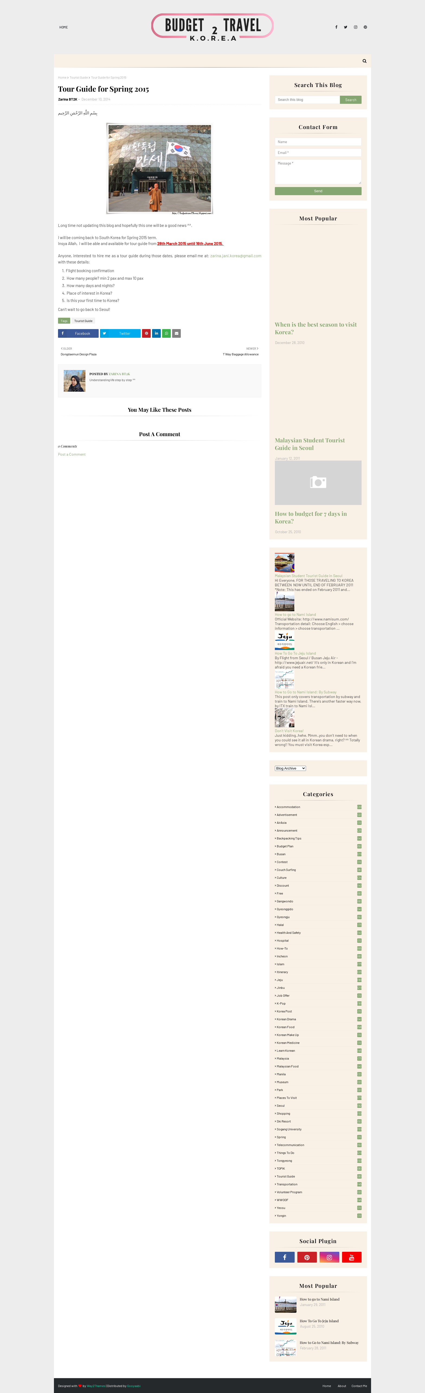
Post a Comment (72, 454)
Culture (319, 877)
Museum (319, 1082)
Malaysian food (319, 1066)
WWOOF (319, 1200)
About (342, 1386)
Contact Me (359, 1386)
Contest (319, 862)
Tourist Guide (79, 77)
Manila (319, 1074)
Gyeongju (319, 917)
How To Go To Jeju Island (295, 653)
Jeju (319, 980)
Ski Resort (319, 1121)
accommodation (319, 807)
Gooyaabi (133, 1386)
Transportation (319, 1184)
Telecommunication (319, 1145)
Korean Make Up (319, 1035)
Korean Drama (319, 1019)
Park (319, 1090)
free (319, 893)
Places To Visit (319, 1097)
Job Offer (319, 995)
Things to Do (319, 1152)
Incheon (319, 956)
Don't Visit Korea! (289, 730)
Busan (319, 854)
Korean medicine (319, 1042)
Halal (319, 924)
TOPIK (319, 1168)
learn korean (319, 1050)
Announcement (319, 830)
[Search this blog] (307, 100)
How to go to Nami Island (295, 614)
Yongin (319, 1215)
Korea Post (319, 1011)
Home (63, 27)
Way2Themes (96, 1386)
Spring (319, 1137)
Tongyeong (319, 1160)
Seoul (319, 1105)
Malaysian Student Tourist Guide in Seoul (310, 443)
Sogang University (319, 1129)
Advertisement (319, 814)
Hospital (319, 940)
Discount (319, 885)
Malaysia (319, 1058)
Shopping (319, 1113)
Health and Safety (319, 932)
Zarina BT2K (67, 99)
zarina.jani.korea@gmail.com (235, 255)
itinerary (319, 972)
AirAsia (319, 822)
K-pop (319, 1003)
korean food (319, 1027)
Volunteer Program (319, 1192)
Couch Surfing (319, 869)
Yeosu (319, 1207)
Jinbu (319, 987)
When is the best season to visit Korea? (316, 328)
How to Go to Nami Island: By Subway (305, 692)
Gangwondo (319, 901)
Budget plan (319, 846)
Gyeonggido (319, 909)
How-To (319, 948)
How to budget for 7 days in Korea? (311, 517)
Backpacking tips (319, 838)
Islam (319, 964)
